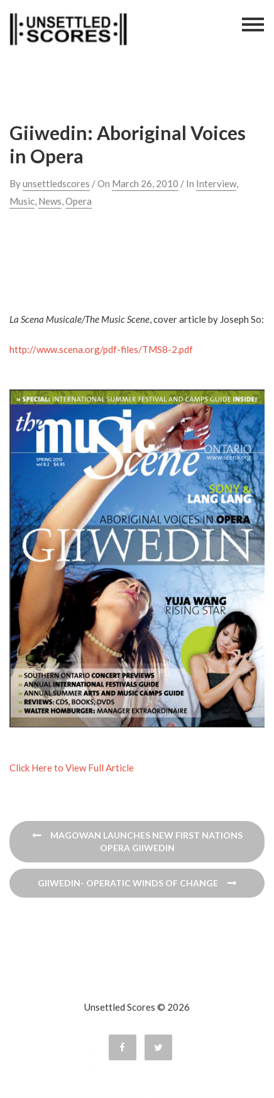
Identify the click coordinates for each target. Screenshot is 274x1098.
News (50, 201)
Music (22, 201)
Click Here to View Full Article (71, 767)
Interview (216, 183)
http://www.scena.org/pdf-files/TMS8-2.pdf (101, 349)
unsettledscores (56, 183)
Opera (78, 201)
